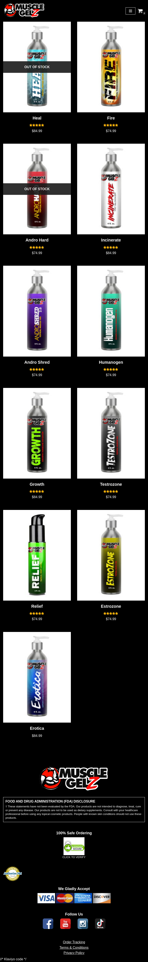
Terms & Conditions (74, 953)
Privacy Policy (74, 958)
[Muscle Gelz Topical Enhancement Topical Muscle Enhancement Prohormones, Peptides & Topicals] (24, 11)
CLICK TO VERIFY (74, 862)
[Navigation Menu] (130, 11)
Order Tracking (74, 947)
